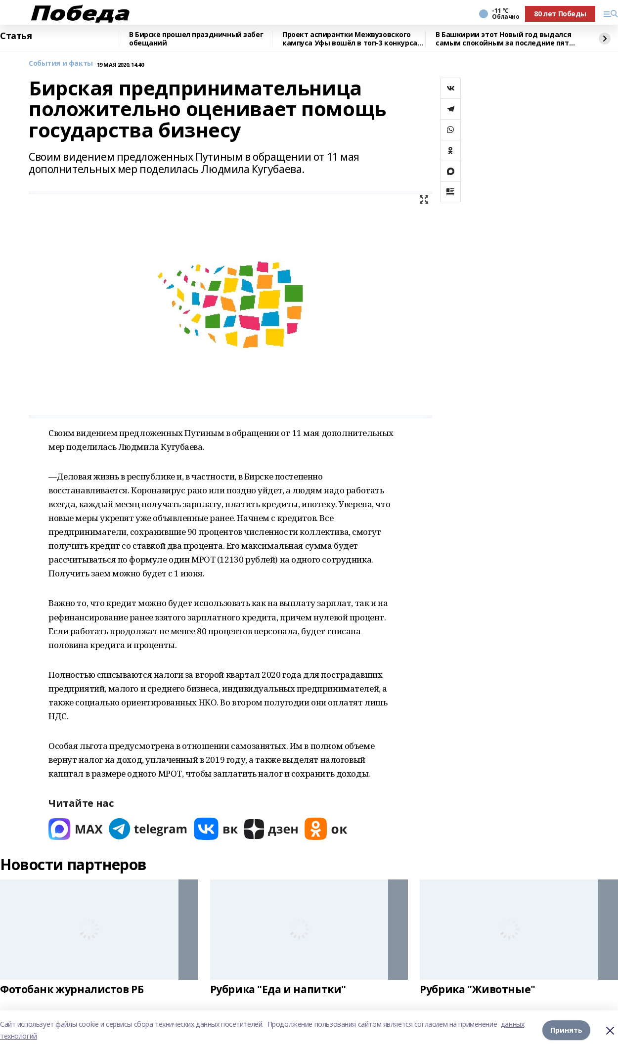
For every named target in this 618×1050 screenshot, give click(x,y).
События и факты (61, 63)
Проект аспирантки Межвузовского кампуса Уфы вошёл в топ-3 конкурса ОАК (349, 39)
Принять (566, 1030)
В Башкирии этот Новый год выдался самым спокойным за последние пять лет (504, 39)
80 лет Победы (560, 13)
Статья (16, 36)
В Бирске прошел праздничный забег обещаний (196, 39)
